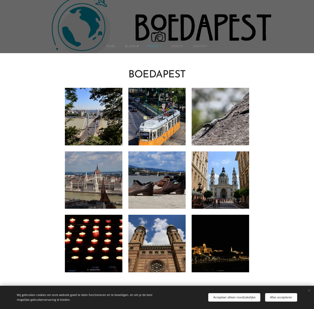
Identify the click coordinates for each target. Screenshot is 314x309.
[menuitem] (115, 46)
